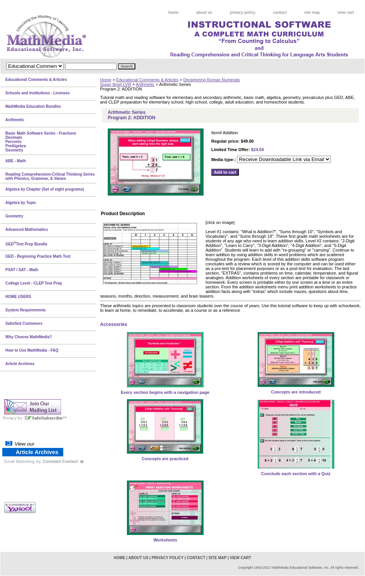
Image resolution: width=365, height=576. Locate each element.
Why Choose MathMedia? (28, 337)
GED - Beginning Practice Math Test (38, 256)
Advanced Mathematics (26, 229)
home (173, 12)
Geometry (14, 216)
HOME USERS (18, 297)
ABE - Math (15, 161)
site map (312, 12)
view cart (345, 12)
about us (204, 12)
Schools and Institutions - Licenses (37, 93)
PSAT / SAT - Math (21, 270)
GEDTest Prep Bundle (26, 243)
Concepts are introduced (296, 392)
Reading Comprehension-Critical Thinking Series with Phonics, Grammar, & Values (50, 176)
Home (105, 79)
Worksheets (165, 540)
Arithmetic (145, 84)
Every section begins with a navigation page (165, 392)
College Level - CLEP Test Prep (33, 283)
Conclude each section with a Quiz (295, 473)
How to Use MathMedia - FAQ (31, 350)
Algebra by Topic (20, 203)
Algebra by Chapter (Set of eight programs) (44, 189)
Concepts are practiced (165, 458)
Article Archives (20, 364)
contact (280, 12)
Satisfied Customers (24, 323)
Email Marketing (19, 461)
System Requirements (25, 310)
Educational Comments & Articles (147, 79)
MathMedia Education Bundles (33, 106)
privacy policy (242, 12)
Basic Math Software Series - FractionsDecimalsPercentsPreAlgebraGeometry (40, 141)
